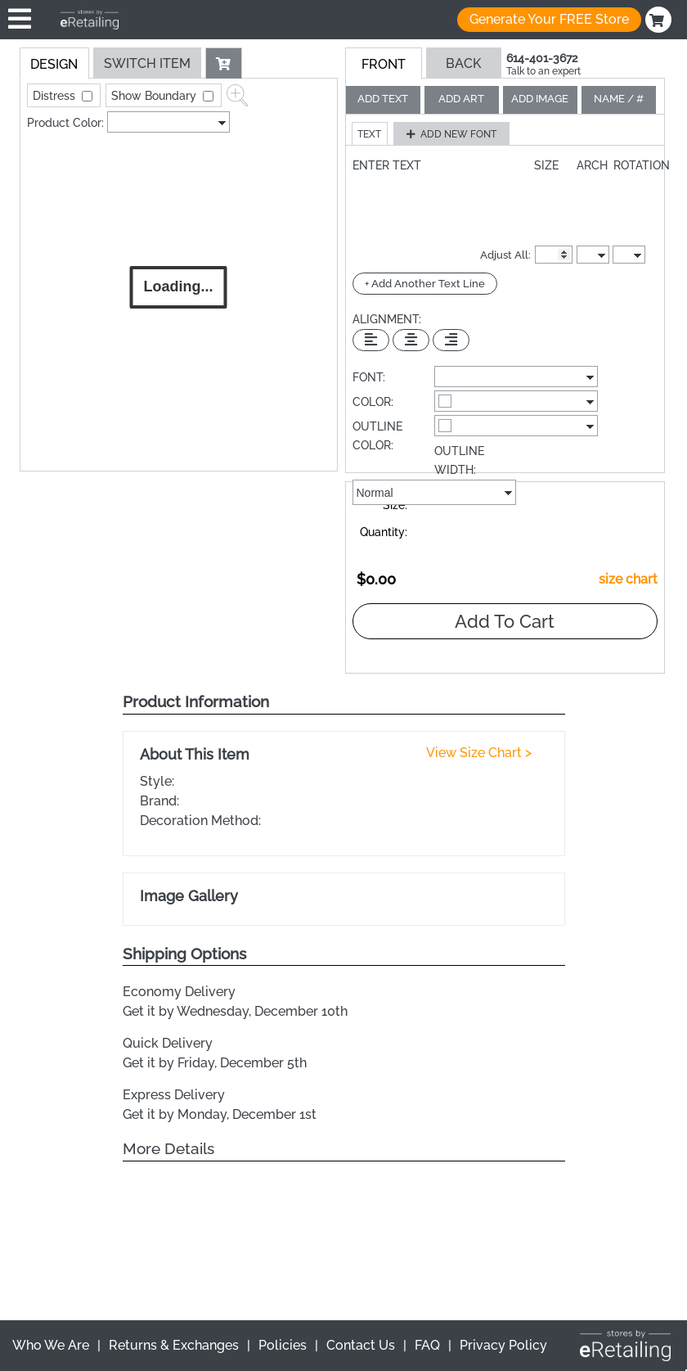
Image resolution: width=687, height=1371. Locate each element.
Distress (56, 95)
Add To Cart (505, 621)
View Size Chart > (479, 752)
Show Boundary (155, 95)
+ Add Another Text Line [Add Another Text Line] (425, 283)
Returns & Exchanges (174, 1345)
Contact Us (360, 1345)
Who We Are (50, 1345)
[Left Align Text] (370, 340)
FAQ (427, 1345)
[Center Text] (411, 340)
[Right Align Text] (451, 340)
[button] (224, 63)
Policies (282, 1345)
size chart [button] (628, 579)
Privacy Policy (503, 1345)
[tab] (55, 63)
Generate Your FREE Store (549, 19)
